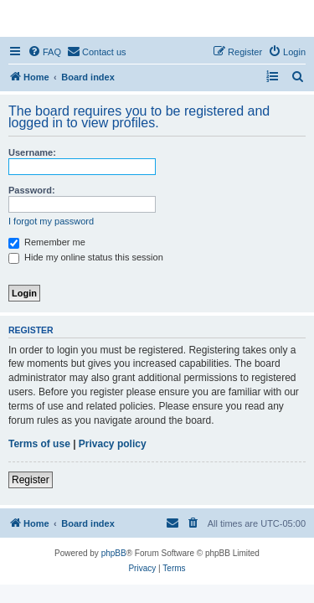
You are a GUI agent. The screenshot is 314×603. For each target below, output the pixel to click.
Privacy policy (113, 444)
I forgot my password (51, 221)
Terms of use (39, 444)
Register (30, 480)
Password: (31, 190)
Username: (32, 152)
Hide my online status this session (85, 257)
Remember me (46, 242)
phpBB (113, 553)
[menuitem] (44, 52)
